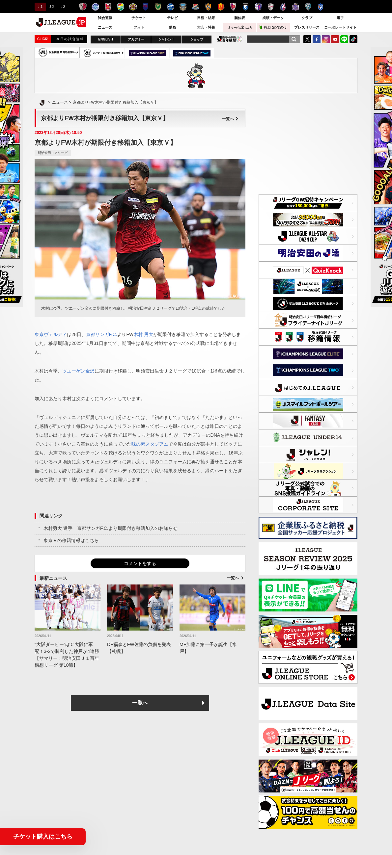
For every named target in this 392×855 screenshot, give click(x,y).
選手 (340, 18)
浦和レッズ (108, 7)
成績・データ (273, 18)
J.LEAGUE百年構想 (229, 39)
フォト (138, 27)
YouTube (335, 39)
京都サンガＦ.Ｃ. (233, 7)
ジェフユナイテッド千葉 (120, 7)
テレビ (172, 18)
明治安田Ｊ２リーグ (53, 153)
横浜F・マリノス (195, 7)
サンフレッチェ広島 (296, 7)
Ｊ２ (51, 6)
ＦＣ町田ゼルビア (170, 7)
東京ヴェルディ (158, 7)
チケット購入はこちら (42, 836)
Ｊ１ (39, 6)
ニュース (105, 27)
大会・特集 (206, 27)
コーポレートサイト (340, 27)
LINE (344, 39)
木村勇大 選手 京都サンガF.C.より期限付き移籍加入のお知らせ (110, 528)
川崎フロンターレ (183, 7)
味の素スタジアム (149, 444)
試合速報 (105, 18)
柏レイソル (133, 7)
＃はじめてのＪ (273, 27)
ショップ (196, 39)
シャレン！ (166, 39)
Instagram (326, 39)
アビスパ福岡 (308, 7)
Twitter (307, 39)
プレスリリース (307, 27)
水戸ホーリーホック (95, 7)
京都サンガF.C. (101, 334)
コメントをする (140, 563)
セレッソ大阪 (258, 7)
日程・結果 (206, 18)
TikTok (353, 39)
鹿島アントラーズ (83, 7)
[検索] (294, 39)
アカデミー (136, 39)
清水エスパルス (208, 7)
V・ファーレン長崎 (321, 7)
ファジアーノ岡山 (283, 7)
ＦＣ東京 (145, 7)
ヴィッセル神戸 (270, 7)
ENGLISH (105, 39)
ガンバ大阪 (245, 7)
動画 (172, 27)
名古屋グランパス (220, 7)
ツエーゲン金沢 (78, 371)
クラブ (306, 18)
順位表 (239, 18)
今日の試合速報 (70, 39)
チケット (138, 18)
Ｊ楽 (239, 27)
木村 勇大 (143, 334)
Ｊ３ (62, 6)
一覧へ (230, 119)
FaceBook (317, 39)
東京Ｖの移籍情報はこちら (71, 540)
